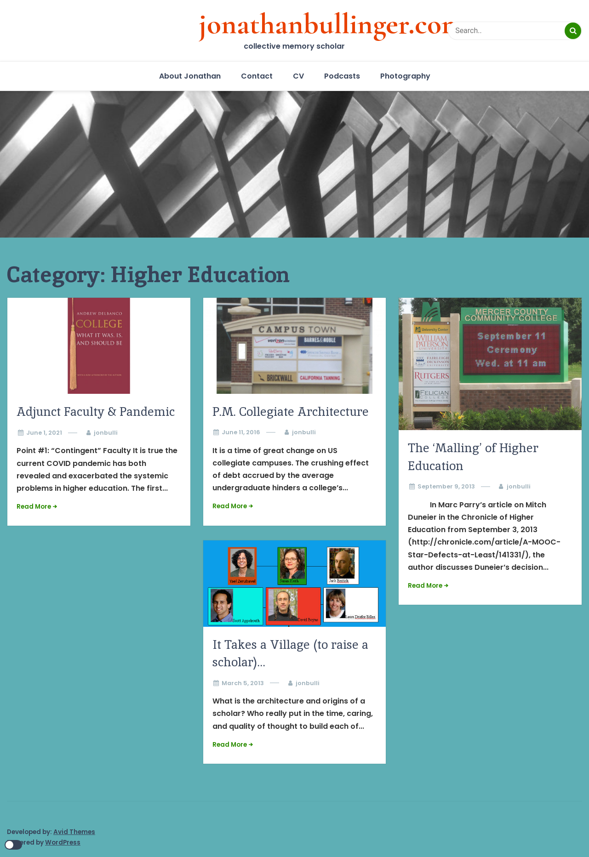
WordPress (62, 842)
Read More (34, 506)
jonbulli (106, 433)
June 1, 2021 (44, 433)
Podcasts (342, 76)
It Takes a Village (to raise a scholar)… (290, 653)
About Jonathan (190, 76)
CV (298, 76)
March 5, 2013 (243, 683)
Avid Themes (74, 832)
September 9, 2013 (446, 486)
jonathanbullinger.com (331, 24)
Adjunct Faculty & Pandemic (96, 411)
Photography (405, 76)
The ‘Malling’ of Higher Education (473, 456)
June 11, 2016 (241, 432)
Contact (257, 76)
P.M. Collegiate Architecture (290, 411)
